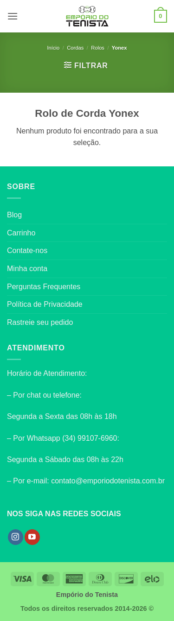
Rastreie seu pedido (40, 322)
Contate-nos (27, 250)
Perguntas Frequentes (43, 287)
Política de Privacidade (45, 304)
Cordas (75, 48)
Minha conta (27, 268)
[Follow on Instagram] (15, 537)
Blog (14, 215)
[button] (12, 16)
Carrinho (21, 233)
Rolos (97, 48)
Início (53, 48)
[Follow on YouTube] (32, 537)
